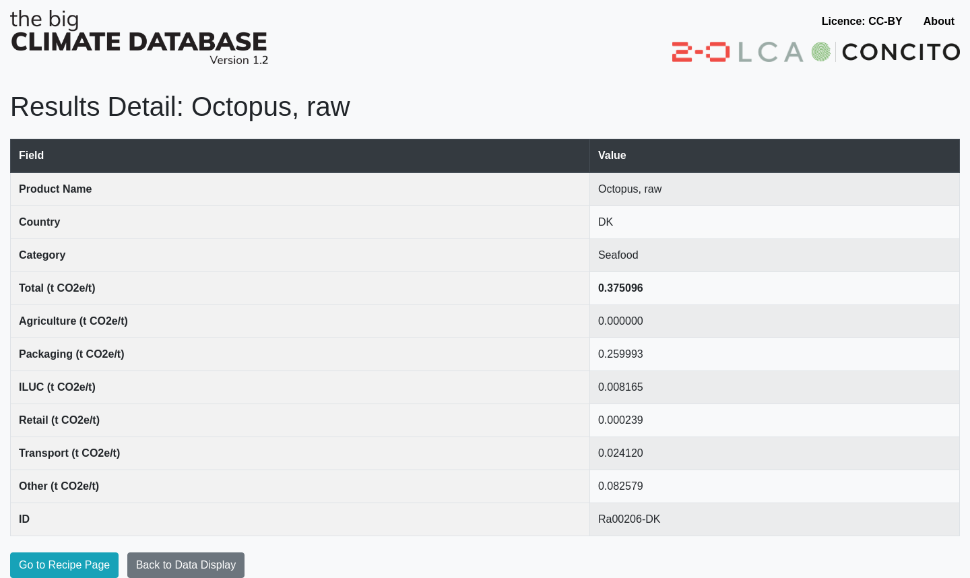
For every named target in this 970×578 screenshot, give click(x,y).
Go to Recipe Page (64, 565)
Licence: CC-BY (862, 21)
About (939, 21)
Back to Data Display (186, 565)
